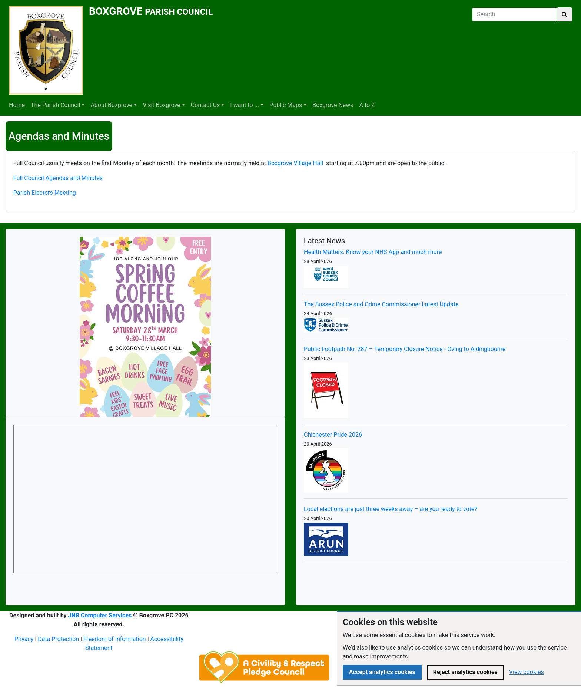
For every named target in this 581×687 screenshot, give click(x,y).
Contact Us (205, 105)
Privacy (24, 639)
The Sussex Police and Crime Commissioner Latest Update (381, 304)
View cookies (526, 672)
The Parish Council (55, 105)
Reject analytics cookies (465, 672)
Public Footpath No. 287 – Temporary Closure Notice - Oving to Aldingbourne (405, 349)
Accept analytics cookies (382, 672)
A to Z (367, 105)
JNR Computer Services (100, 615)
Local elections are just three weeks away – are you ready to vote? (390, 509)
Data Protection (58, 639)
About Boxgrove (111, 105)
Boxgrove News (332, 105)
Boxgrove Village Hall (295, 163)
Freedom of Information (114, 639)
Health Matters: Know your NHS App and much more (373, 252)
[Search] (514, 14)
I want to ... (244, 105)
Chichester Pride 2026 (333, 434)
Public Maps (285, 105)
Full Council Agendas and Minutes (58, 177)
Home (17, 105)
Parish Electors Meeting (44, 192)
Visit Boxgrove (161, 105)
